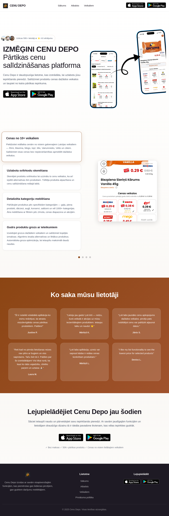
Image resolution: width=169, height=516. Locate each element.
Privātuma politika (84, 497)
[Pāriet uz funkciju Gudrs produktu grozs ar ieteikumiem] (90, 257)
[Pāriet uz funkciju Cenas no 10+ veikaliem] (79, 257)
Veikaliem (89, 5)
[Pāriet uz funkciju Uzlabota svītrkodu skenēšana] (83, 257)
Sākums (62, 5)
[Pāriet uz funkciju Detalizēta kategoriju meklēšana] (86, 257)
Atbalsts (75, 5)
